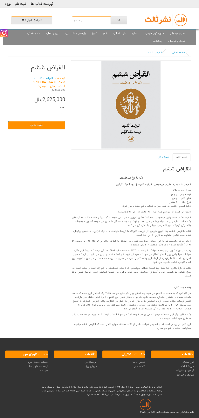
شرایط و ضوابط (185, 375)
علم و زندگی (33, 33)
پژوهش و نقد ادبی (75, 33)
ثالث (152, 412)
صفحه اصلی (178, 53)
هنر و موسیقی (177, 33)
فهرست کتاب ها (41, 4)
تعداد (62, 108)
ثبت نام (20, 4)
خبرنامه (44, 371)
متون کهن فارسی (154, 33)
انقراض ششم (155, 53)
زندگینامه (157, 41)
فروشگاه (66, 387)
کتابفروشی (121, 391)
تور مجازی (188, 362)
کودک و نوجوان (176, 41)
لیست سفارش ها (38, 366)
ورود (8, 4)
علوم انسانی (119, 33)
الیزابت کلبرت (43, 78)
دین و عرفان (52, 33)
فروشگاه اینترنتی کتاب (53, 391)
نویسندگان (91, 362)
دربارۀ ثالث (187, 366)
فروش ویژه (91, 366)
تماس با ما (139, 362)
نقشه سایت (138, 366)
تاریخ (94, 33)
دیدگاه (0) (163, 157)
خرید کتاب (36, 125)
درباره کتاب (181, 157)
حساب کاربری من (38, 362)
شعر (105, 33)
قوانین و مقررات (185, 371)
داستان (136, 33)
